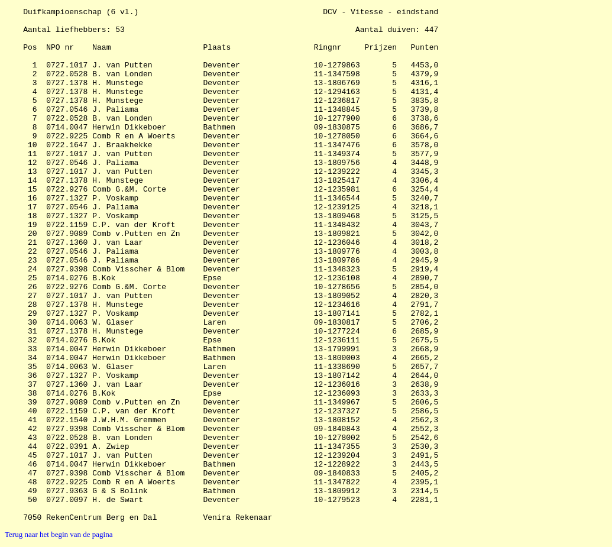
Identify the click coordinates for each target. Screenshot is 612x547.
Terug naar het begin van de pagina (58, 534)
